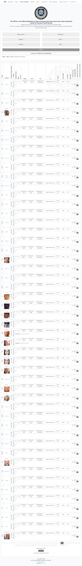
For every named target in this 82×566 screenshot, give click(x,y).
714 (16, 183)
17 (45, 543)
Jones (7, 213)
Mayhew (7, 84)
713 (16, 533)
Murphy (6, 108)
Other (61, 44)
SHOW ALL (41, 550)
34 (27, 545)
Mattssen (7, 366)
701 (16, 90)
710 (16, 210)
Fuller (7, 320)
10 (25, 543)
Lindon (6, 121)
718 (16, 293)
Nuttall (6, 489)
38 (38, 545)
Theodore (7, 241)
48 (63, 545)
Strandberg (6, 443)
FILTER (41, 49)
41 (47, 545)
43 (52, 545)
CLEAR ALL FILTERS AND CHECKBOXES (41, 53)
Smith (7, 311)
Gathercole (7, 532)
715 (16, 155)
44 (55, 545)
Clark (7, 195)
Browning (7, 158)
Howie (6, 517)
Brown (6, 204)
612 (16, 413)
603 (16, 284)
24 (64, 543)
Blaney (6, 458)
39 (41, 545)
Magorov (7, 278)
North (7, 526)
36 (33, 545)
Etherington (6, 379)
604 (16, 441)
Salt (7, 508)
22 (59, 543)
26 (70, 543)
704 (16, 100)
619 (16, 256)
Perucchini (7, 93)
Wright (6, 250)
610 (16, 505)
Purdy (7, 348)
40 (44, 545)
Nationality (61, 34)
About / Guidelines (53, 2)
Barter (6, 231)
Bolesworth (6, 357)
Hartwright (7, 256)
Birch (7, 394)
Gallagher (7, 329)
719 (16, 275)
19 (50, 543)
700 (16, 81)
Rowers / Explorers (24, 2)
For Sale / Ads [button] (73, 2)
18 (48, 543)
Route (61, 39)
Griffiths (6, 480)
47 (60, 545)
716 (16, 348)
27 (73, 543)
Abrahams (7, 416)
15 (39, 543)
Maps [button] (37, 2)
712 (16, 238)
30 (16, 545)
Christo (6, 499)
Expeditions (10, 2)
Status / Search (21, 34)
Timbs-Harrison (7, 176)
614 (16, 137)
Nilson (6, 453)
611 (16, 514)
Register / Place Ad (63, 2)
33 (24, 545)
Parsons (6, 149)
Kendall (6, 167)
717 (16, 330)
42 (50, 545)
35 (30, 545)
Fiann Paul (43, 563)
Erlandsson (6, 139)
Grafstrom (7, 268)
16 (42, 543)
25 (67, 543)
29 (79, 543)
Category (21, 39)
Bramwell (7, 130)
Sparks (6, 385)
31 (19, 545)
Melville (6, 287)
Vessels (16, 2)
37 (36, 545)
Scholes (6, 434)
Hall (7, 292)
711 (16, 229)
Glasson (7, 406)
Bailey (6, 302)
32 (21, 545)
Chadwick (7, 222)
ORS (5, 2)
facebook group (41, 561)
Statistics (32, 2)
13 (33, 543)
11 (28, 543)
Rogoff (6, 339)
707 (16, 146)
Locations (21, 44)
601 (16, 367)
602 (16, 385)
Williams (7, 103)
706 (16, 118)
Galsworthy (6, 185)
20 (53, 543)
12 (31, 543)
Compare (44, 2)
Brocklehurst (6, 471)
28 (76, 543)
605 (16, 459)
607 (16, 468)
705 (16, 109)
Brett (7, 425)
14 (36, 543)
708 (16, 201)
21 (56, 543)
